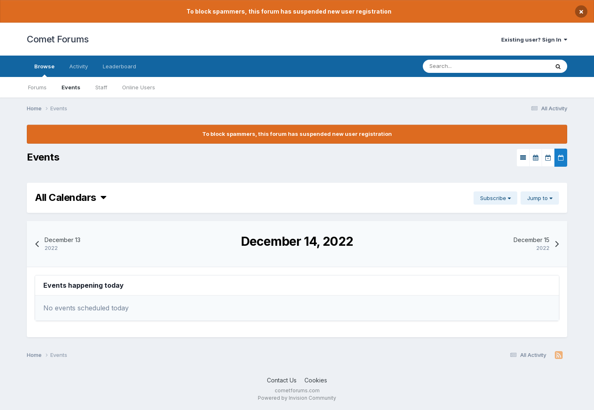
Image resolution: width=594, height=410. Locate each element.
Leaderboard (119, 66)
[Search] (469, 66)
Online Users (138, 87)
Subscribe (495, 198)
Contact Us (282, 380)
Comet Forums (57, 39)
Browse (44, 70)
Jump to (539, 198)
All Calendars (70, 197)
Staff (101, 87)
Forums (37, 87)
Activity (78, 66)
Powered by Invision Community (297, 398)
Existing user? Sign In (534, 39)
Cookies (315, 380)
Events (70, 87)
